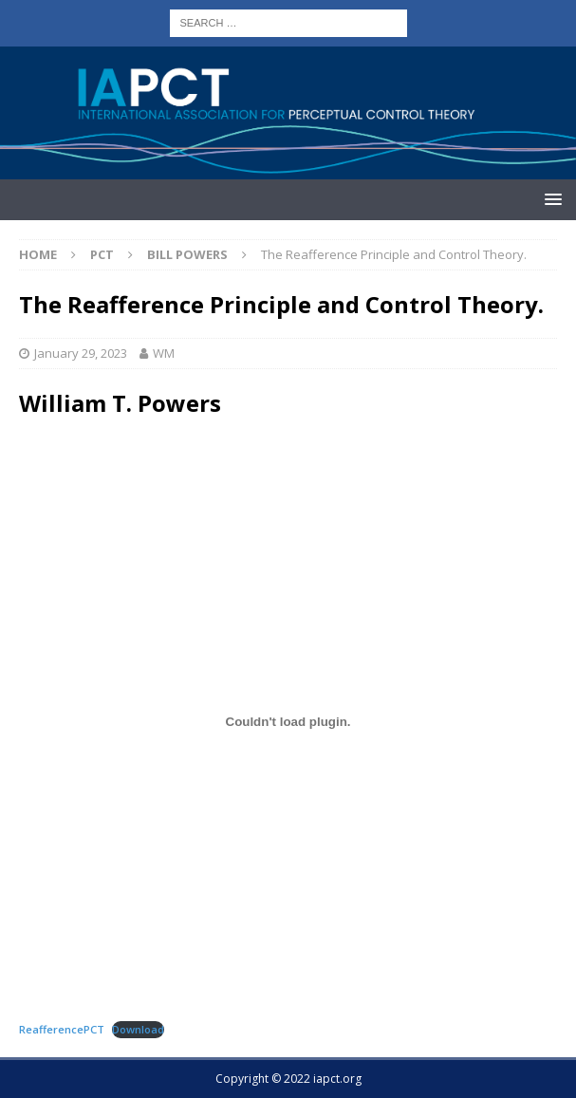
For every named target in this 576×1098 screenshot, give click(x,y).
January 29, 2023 (80, 353)
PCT (102, 254)
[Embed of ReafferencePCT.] (288, 721)
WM (164, 353)
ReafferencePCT (61, 1029)
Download (138, 1029)
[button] (550, 199)
